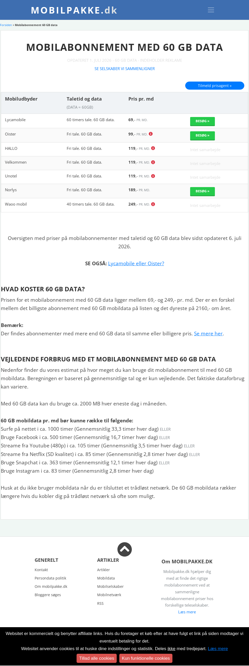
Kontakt (41, 569)
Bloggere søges (48, 594)
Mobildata (106, 578)
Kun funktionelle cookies (146, 658)
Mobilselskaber (110, 586)
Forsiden (6, 25)
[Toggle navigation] (211, 10)
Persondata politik (50, 578)
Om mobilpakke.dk (51, 586)
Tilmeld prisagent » (215, 85)
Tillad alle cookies (96, 658)
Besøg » (202, 121)
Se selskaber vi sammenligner (125, 68)
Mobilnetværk (109, 594)
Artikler (103, 569)
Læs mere (187, 611)
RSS (100, 603)
